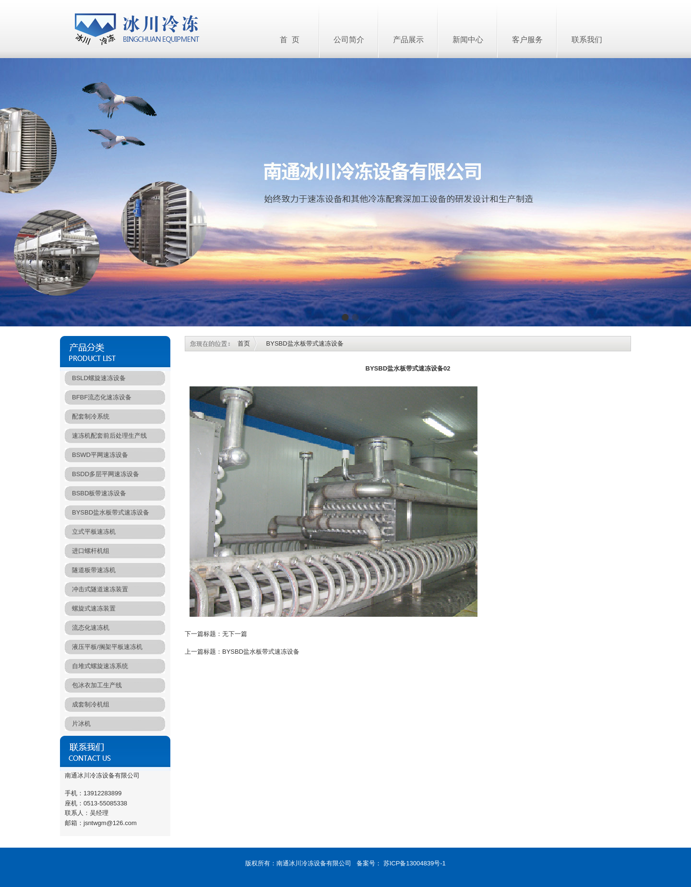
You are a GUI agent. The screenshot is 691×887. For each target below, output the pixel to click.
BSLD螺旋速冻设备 (99, 378)
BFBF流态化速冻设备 (101, 397)
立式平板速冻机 (94, 531)
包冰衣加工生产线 (97, 685)
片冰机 (81, 723)
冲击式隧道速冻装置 (100, 589)
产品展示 (408, 40)
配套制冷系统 (90, 416)
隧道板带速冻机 (94, 570)
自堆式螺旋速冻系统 (100, 666)
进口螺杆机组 (90, 550)
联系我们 (587, 40)
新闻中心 (468, 40)
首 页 (289, 40)
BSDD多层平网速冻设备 (105, 474)
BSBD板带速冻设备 (99, 493)
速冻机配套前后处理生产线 (109, 435)
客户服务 (527, 40)
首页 (244, 343)
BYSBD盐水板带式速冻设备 (110, 512)
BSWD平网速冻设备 (100, 454)
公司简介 (349, 40)
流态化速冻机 (90, 627)
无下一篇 (234, 633)
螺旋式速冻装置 (94, 608)
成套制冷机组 (90, 704)
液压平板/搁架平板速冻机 (107, 646)
